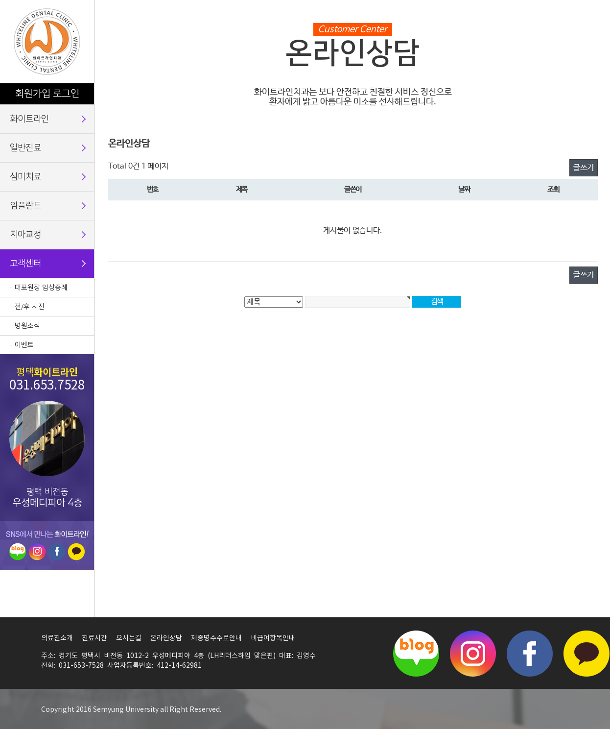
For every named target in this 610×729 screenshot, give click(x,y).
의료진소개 (57, 638)
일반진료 (25, 148)
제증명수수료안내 (216, 638)
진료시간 (94, 638)
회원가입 (32, 93)
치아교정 (25, 235)
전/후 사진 (30, 307)
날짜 (463, 189)
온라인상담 (166, 638)
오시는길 (128, 638)
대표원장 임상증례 (41, 288)
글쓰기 (583, 167)
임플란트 (25, 206)
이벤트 (24, 345)
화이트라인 (29, 119)
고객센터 (25, 263)
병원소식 (27, 326)
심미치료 (25, 177)
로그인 (66, 93)
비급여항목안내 (273, 638)
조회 (553, 189)
